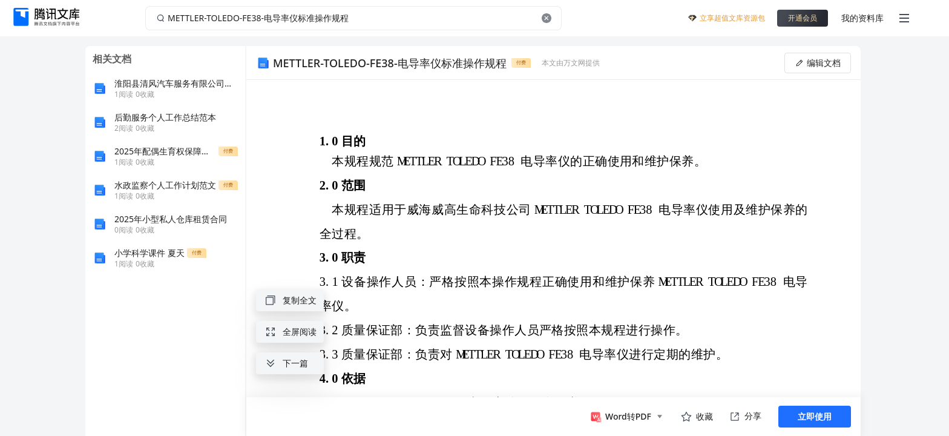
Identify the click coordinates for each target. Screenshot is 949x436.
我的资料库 (862, 18)
